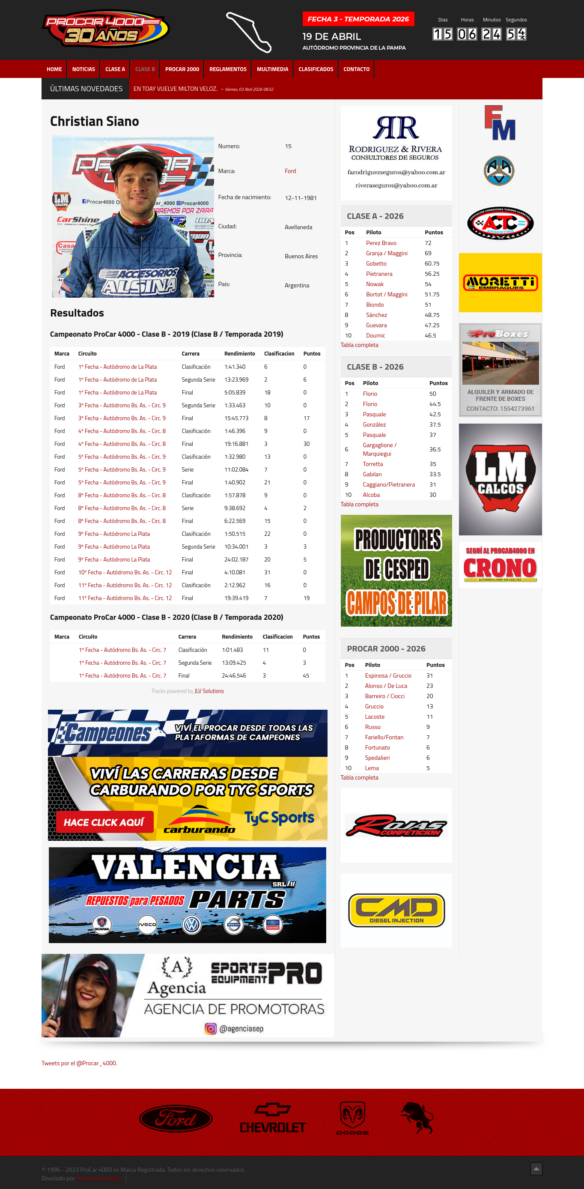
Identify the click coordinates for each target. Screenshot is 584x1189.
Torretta (373, 463)
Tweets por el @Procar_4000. (79, 1062)
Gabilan (372, 473)
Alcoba (371, 494)
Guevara (376, 324)
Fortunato (377, 747)
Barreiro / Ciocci (385, 695)
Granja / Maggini (387, 252)
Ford (290, 170)
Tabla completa (360, 344)
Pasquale (374, 413)
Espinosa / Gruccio (388, 675)
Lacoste (375, 716)
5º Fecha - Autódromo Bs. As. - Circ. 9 (122, 456)
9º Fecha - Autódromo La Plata (114, 533)
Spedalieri (377, 757)
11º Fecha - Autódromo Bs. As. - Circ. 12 (125, 585)
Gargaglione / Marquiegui (380, 449)
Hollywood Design (99, 1178)
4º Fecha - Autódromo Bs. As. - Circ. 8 (122, 431)
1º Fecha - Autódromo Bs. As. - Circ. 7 (122, 649)
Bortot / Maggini (387, 294)
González (374, 424)
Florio (370, 393)
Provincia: (230, 255)
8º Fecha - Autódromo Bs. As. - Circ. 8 (122, 495)
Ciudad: (227, 226)
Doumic (375, 335)
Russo (373, 726)
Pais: (224, 284)
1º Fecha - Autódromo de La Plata (117, 366)
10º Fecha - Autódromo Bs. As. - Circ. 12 (125, 572)
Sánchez (376, 314)
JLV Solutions (209, 691)
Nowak (375, 283)
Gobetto (376, 263)
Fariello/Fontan (384, 736)
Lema (372, 767)
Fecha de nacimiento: (244, 197)
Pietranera (379, 273)
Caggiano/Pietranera (389, 484)
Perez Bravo (381, 242)
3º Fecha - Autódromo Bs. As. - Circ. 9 (122, 405)
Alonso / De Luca (386, 685)
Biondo (375, 304)
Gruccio (374, 706)
